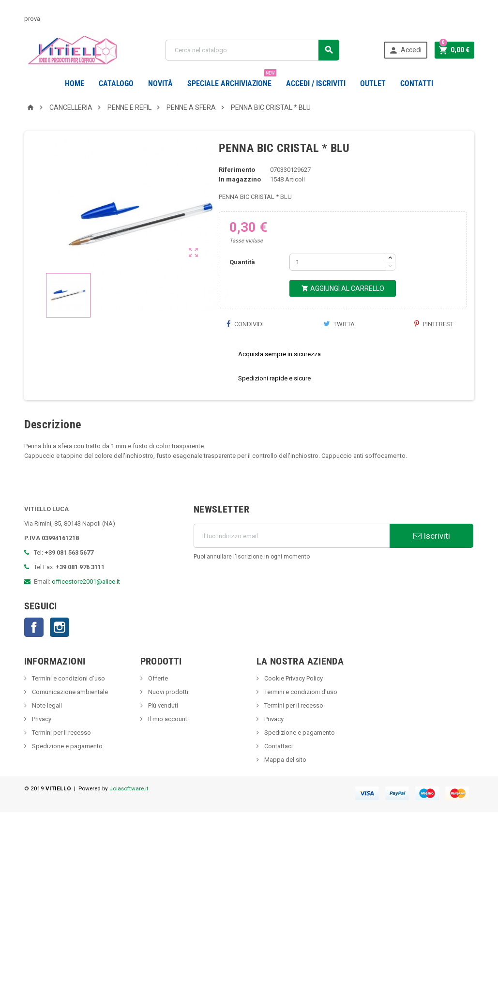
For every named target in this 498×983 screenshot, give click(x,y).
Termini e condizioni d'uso (67, 702)
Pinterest (433, 348)
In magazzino (240, 203)
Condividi (245, 348)
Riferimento (237, 193)
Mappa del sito (284, 783)
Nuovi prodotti (167, 716)
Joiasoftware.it (129, 812)
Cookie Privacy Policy (293, 702)
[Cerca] (252, 50)
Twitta (339, 348)
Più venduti (162, 729)
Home (74, 83)
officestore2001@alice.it (86, 605)
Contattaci (278, 770)
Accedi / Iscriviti (316, 83)
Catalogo (116, 83)
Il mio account (167, 743)
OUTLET (373, 83)
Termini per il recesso (60, 756)
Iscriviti (431, 560)
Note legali (46, 729)
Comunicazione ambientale (69, 716)
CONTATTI (416, 83)
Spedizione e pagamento (66, 770)
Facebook (34, 651)
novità (160, 83)
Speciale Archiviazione (231, 80)
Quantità (242, 286)
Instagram (59, 651)
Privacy (40, 743)
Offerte (157, 702)
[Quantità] (337, 286)
